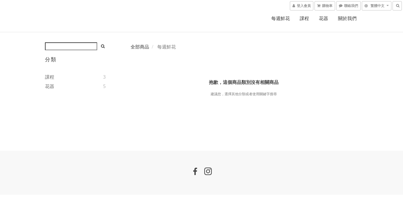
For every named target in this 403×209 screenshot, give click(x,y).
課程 (304, 18)
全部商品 (140, 47)
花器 (323, 18)
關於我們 (347, 18)
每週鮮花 (280, 18)
